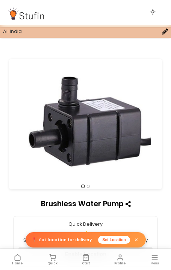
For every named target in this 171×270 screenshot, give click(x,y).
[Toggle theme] (153, 12)
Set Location (114, 240)
